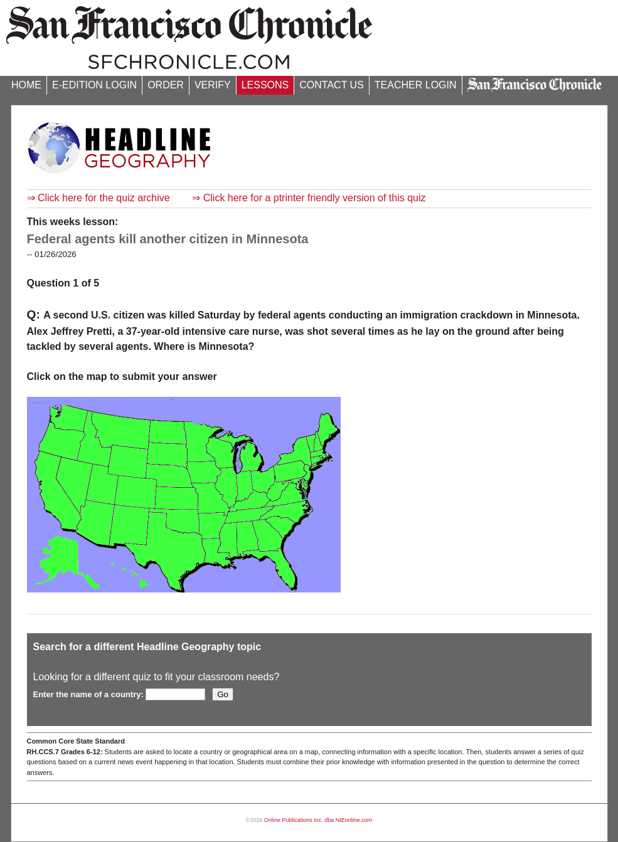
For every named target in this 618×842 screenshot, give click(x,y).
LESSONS (265, 85)
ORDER (165, 85)
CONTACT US (331, 85)
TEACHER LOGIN (416, 85)
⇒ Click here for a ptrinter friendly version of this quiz (308, 197)
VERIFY (212, 85)
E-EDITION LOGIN (94, 85)
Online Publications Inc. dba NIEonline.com (318, 820)
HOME (26, 85)
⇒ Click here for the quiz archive (98, 197)
